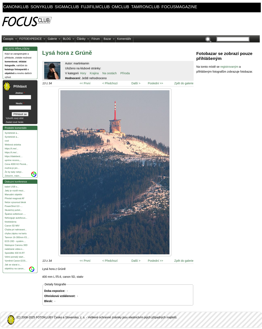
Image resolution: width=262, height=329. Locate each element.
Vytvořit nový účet (14, 118)
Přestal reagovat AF (15, 198)
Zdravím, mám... (13, 176)
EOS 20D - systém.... (15, 241)
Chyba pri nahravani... (16, 229)
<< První (85, 83)
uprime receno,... (13, 160)
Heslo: (20, 103)
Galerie (53, 39)
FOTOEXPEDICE (31, 39)
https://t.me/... (11, 148)
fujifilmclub (95, 7)
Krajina (94, 73)
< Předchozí (110, 83)
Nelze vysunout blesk (15, 202)
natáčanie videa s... (14, 249)
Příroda (125, 73)
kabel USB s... (12, 186)
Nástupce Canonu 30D (16, 245)
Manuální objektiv (13, 194)
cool (7, 140)
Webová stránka (13, 144)
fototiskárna (10, 221)
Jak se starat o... (13, 264)
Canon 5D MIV (12, 225)
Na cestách (109, 73)
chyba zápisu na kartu (16, 233)
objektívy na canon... (15, 268)
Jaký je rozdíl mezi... (15, 190)
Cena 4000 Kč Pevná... (16, 164)
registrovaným (229, 66)
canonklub (15, 7)
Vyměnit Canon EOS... (16, 260)
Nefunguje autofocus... (16, 218)
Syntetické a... (12, 133)
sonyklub (41, 7)
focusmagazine (179, 7)
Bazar (108, 39)
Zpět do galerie (183, 83)
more (33, 173)
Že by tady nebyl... (14, 172)
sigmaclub (67, 7)
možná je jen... (12, 168)
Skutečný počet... (13, 210)
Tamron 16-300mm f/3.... (17, 237)
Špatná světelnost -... (15, 214)
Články (82, 39)
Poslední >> (155, 83)
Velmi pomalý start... (15, 257)
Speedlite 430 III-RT (15, 253)
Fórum (95, 38)
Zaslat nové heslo (14, 122)
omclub (120, 7)
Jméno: (20, 93)
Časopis (9, 39)
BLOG (67, 39)
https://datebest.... (14, 156)
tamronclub (145, 7)
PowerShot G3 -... (14, 206)
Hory (83, 73)
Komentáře (124, 38)
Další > (135, 83)
